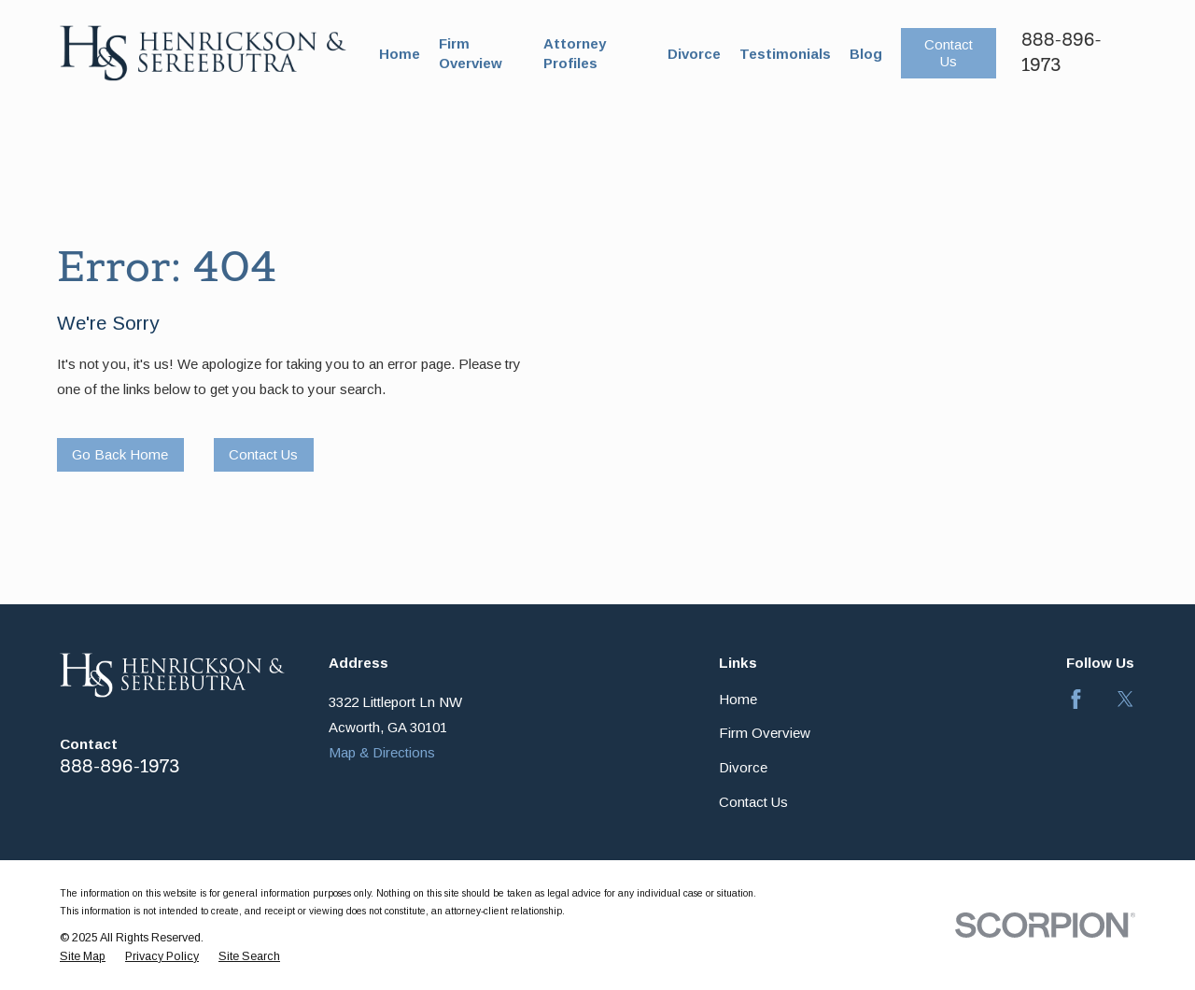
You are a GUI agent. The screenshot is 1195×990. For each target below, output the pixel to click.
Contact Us (948, 52)
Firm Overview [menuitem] (470, 53)
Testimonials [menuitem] (785, 54)
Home (738, 699)
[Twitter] (1125, 699)
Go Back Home (120, 454)
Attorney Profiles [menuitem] (574, 53)
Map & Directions (382, 752)
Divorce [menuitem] (694, 54)
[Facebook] (1076, 699)
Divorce (743, 767)
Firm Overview (764, 733)
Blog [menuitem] (866, 54)
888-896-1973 (119, 766)
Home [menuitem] (399, 54)
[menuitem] (82, 957)
